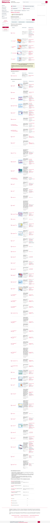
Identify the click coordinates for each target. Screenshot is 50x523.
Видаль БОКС (4, 10)
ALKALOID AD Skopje (31, 117)
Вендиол (13, 92)
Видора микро (14, 105)
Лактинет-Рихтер (15, 214)
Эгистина (14, 438)
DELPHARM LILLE (31, 281)
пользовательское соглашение (23, 522)
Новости (3, 5)
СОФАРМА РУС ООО (31, 100)
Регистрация (5, 29)
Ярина (13, 456)
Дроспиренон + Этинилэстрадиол (15, 178)
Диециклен (14, 161)
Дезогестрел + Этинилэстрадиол (15, 125)
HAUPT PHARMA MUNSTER (31, 444)
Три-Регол (14, 405)
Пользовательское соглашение (15, 515)
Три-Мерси (14, 393)
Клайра (13, 205)
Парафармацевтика (5, 11)
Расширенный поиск (44, 3)
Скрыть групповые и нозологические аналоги (19, 69)
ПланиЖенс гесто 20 (14, 295)
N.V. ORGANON (31, 256)
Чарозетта (14, 432)
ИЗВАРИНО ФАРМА (31, 75)
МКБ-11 (3, 16)
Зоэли (13, 191)
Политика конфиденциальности (24, 515)
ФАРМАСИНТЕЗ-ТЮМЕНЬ (30, 51)
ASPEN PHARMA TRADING (31, 392)
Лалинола (13, 219)
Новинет (13, 288)
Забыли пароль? (5, 30)
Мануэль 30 (14, 251)
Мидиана (13, 275)
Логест (13, 240)
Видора (13, 98)
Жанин (13, 184)
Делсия (13, 136)
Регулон (13, 372)
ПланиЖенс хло (15, 360)
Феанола (13, 413)
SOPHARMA (30, 103)
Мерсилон (14, 269)
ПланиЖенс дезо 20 (14, 307)
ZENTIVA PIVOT (31, 189)
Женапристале (14, 75)
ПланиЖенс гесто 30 (14, 301)
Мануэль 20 (14, 246)
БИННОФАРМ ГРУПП (31, 110)
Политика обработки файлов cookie (34, 515)
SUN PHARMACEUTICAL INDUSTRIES (31, 137)
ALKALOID (30, 177)
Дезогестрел (14, 119)
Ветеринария (4, 13)
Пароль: (3, 24)
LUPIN (33, 120)
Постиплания (13, 491)
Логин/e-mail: (4, 22)
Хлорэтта (14, 425)
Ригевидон (14, 378)
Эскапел (12, 494)
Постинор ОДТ (13, 488)
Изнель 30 (13, 197)
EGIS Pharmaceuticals (31, 436)
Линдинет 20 (14, 225)
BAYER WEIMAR (31, 153)
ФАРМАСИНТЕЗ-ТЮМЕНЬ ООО (30, 54)
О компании (4, 8)
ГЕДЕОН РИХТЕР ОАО (31, 41)
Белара (13, 85)
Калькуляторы (4, 14)
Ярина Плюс (14, 464)
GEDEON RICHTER (30, 39)
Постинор (13, 485)
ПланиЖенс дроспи (14, 322)
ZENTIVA (30, 261)
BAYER (30, 183)
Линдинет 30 (14, 233)
